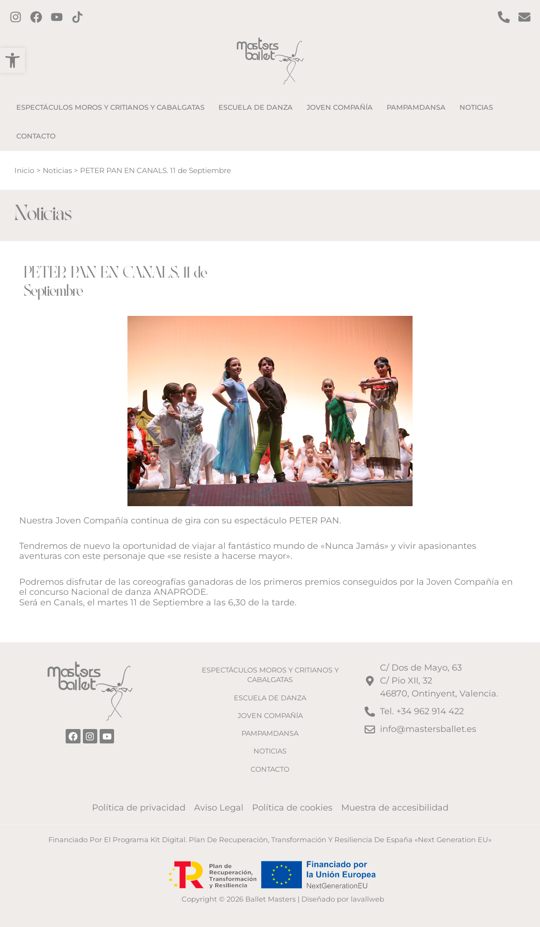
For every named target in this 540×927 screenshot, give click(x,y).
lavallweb (367, 899)
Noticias (57, 170)
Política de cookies (292, 807)
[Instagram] (16, 17)
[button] (12, 60)
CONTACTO (270, 769)
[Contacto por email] (524, 17)
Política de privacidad (138, 807)
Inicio (24, 170)
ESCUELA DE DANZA (270, 698)
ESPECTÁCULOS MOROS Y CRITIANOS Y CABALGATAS (270, 675)
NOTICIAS (270, 751)
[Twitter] (57, 17)
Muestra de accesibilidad (394, 807)
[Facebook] (36, 17)
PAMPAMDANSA (270, 733)
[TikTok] (77, 17)
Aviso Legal (218, 807)
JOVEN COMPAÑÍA (270, 715)
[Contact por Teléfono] (504, 17)
